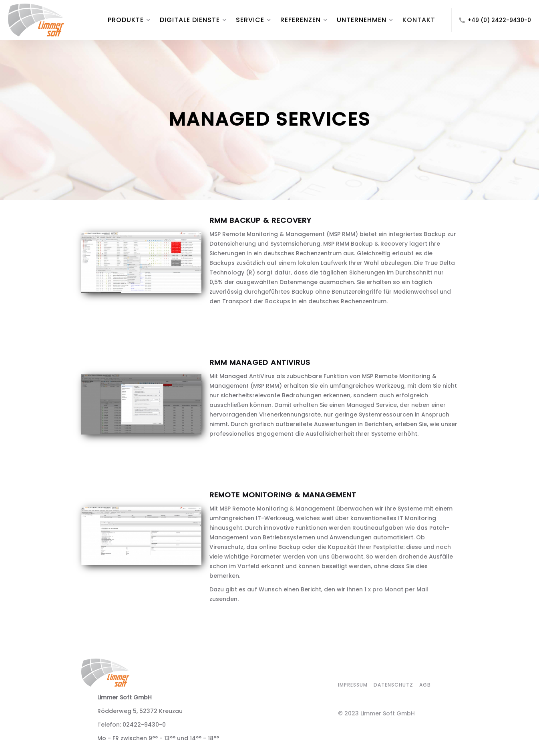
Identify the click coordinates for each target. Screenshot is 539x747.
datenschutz (393, 684)
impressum (353, 684)
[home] (54, 20)
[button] (126, 20)
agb (425, 684)
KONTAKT (418, 19)
